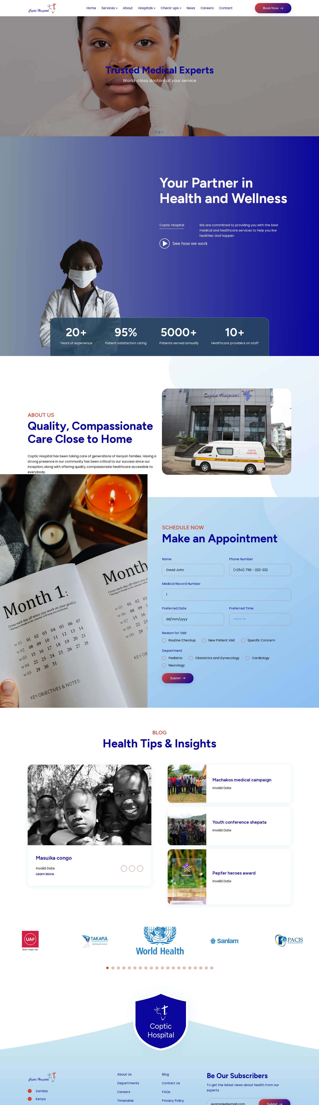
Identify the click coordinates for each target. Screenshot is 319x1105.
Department (172, 650)
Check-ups (170, 8)
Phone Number (241, 559)
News (191, 8)
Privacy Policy (173, 1100)
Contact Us (171, 1083)
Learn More (45, 874)
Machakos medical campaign (241, 780)
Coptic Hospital (172, 225)
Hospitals (145, 8)
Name (167, 559)
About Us (124, 1074)
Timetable (125, 1100)
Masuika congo (54, 858)
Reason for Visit (174, 633)
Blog (165, 1074)
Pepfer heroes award (234, 873)
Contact (226, 8)
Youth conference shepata (239, 822)
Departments (128, 1083)
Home (91, 8)
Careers (207, 8)
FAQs (166, 1092)
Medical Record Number (181, 583)
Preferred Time (241, 608)
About (128, 8)
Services (108, 8)
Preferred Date (174, 608)
